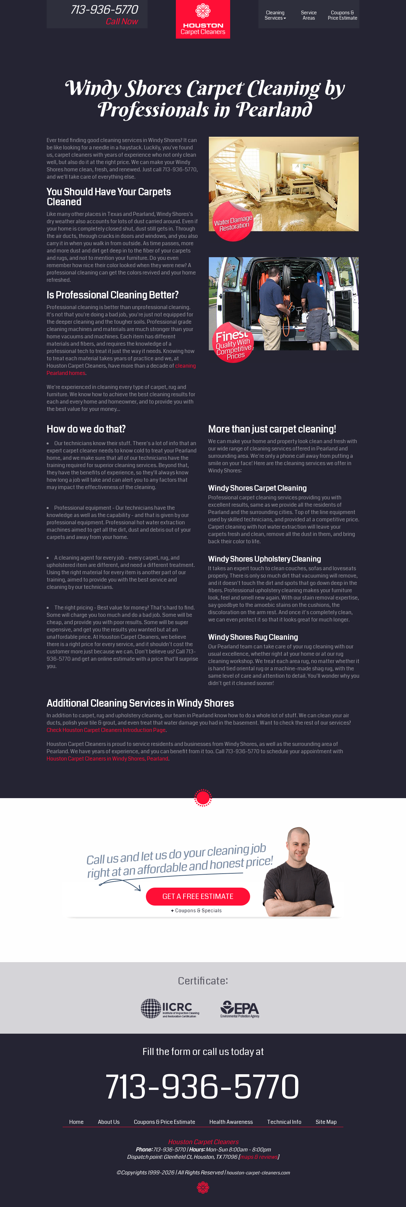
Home (76, 1122)
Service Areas (309, 15)
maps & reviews (258, 1157)
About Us (109, 1122)
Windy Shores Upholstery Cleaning (264, 559)
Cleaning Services (275, 15)
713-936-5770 (203, 1087)
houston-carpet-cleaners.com (258, 1172)
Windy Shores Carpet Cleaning (257, 488)
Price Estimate (342, 15)
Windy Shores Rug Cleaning (253, 637)
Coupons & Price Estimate (164, 1122)
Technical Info (284, 1122)
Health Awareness (231, 1122)
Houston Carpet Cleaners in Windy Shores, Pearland (107, 759)
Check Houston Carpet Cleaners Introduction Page (106, 730)
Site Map (326, 1122)
